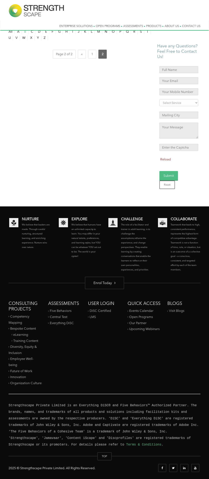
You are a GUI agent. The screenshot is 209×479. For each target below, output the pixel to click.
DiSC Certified (100, 311)
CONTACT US (191, 26)
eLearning (20, 335)
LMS (93, 317)
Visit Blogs (176, 311)
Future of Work (21, 371)
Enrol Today (104, 283)
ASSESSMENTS (134, 26)
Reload (165, 159)
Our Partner (138, 323)
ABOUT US (173, 26)
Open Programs (141, 317)
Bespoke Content (23, 328)
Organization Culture (26, 383)
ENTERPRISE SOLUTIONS (77, 26)
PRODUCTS (154, 26)
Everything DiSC (62, 323)
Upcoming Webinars (144, 329)
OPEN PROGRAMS (109, 26)
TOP (104, 456)
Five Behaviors (60, 311)
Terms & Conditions (143, 444)
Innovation (18, 377)
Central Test (58, 317)
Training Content (25, 340)
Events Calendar (141, 311)
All (10, 32)
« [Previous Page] (82, 54)
